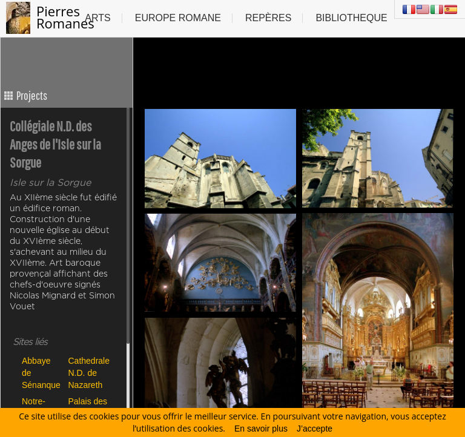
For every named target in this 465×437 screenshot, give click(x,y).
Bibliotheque (351, 18)
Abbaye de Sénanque (41, 372)
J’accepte (314, 428)
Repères (268, 18)
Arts (97, 18)
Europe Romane (178, 18)
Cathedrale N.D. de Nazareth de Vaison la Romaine (88, 372)
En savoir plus (261, 428)
